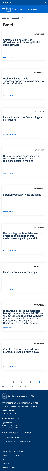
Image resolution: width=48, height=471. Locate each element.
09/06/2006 (39, 266)
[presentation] (45, 9)
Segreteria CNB (7, 422)
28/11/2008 (39, 111)
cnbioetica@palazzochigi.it (15, 437)
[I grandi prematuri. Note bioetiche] (9, 212)
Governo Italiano (7, 2)
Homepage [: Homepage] (5, 17)
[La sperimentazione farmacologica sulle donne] (9, 134)
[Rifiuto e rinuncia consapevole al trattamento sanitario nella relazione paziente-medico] (9, 173)
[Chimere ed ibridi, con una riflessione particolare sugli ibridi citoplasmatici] (9, 57)
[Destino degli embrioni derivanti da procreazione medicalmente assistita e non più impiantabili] (9, 250)
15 (20, 386)
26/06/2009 (39, 34)
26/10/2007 (39, 227)
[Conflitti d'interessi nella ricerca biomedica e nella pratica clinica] (9, 366)
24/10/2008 (39, 150)
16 (25, 386)
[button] (44, 2)
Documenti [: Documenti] (15, 17)
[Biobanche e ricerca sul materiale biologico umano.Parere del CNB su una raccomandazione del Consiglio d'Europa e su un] (9, 328)
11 (7, 386)
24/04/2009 (39, 73)
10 (3, 386)
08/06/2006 (39, 343)
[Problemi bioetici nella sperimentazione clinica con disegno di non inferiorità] (9, 96)
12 (12, 386)
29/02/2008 (39, 189)
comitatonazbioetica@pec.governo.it (17, 441)
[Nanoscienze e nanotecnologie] (9, 289)
